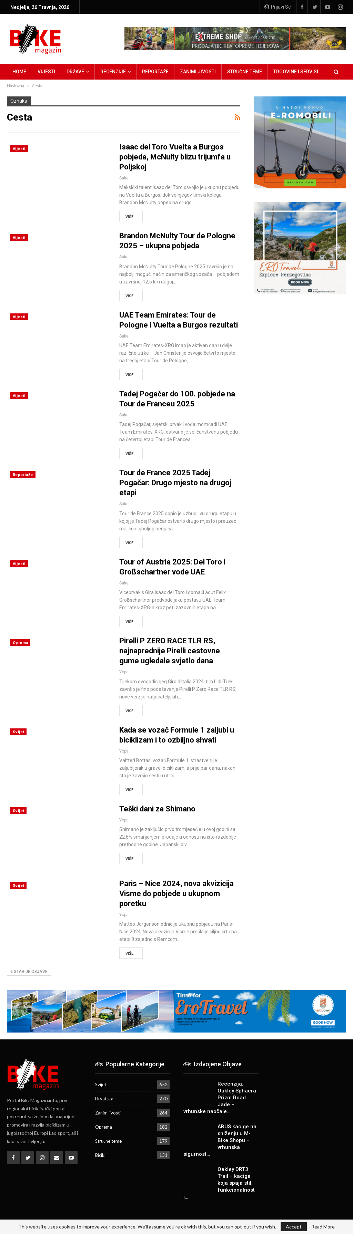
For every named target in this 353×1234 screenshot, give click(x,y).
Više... (131, 217)
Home (19, 71)
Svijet (18, 732)
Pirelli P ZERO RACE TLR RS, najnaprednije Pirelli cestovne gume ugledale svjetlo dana (169, 650)
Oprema (20, 643)
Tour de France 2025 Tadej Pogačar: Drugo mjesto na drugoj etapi (175, 482)
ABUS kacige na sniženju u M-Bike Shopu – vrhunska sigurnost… (219, 1140)
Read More (323, 1226)
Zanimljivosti (198, 71)
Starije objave (29, 971)
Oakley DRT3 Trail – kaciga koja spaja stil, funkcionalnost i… (219, 1183)
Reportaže (155, 71)
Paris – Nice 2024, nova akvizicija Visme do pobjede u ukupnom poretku (176, 893)
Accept (294, 1227)
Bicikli (101, 1155)
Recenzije (113, 71)
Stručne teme (244, 71)
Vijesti (46, 71)
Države (75, 71)
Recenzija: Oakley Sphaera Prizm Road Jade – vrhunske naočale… (219, 1097)
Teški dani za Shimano (157, 809)
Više (278, 71)
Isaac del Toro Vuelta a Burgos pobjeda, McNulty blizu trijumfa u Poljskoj (175, 157)
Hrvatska (104, 1098)
